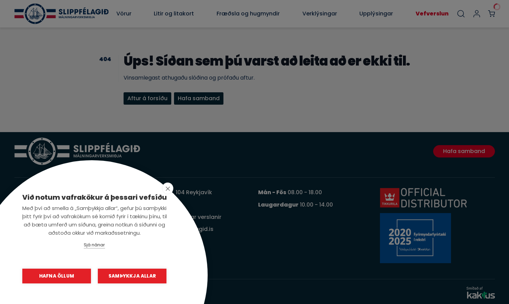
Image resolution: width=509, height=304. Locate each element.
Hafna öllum (56, 276)
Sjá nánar (94, 245)
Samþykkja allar (132, 276)
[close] (167, 188)
